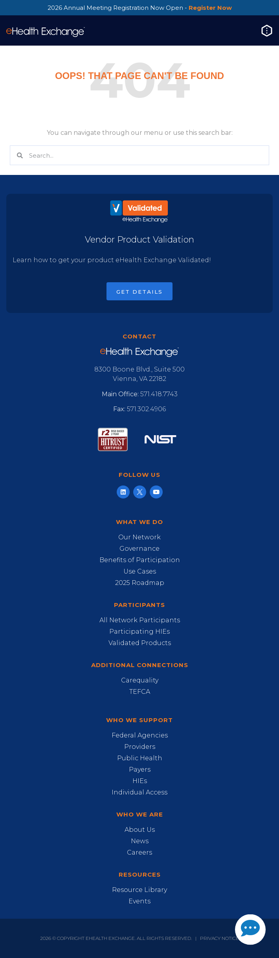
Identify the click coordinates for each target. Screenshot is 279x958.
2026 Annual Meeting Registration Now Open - (140, 7)
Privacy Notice (219, 938)
